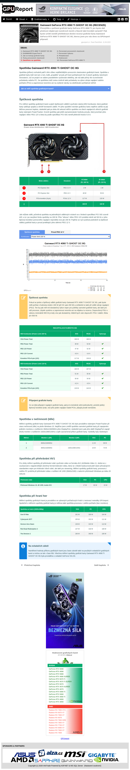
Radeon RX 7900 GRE (57, 720)
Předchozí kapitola (32, 565)
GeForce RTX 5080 (56, 674)
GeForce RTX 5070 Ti (57, 679)
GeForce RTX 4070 (56, 689)
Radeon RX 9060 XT (56, 728)
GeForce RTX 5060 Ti (57, 692)
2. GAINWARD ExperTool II (31, 53)
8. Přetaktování (63, 56)
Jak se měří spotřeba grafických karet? (37, 89)
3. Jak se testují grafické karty (32, 56)
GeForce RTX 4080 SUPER (59, 676)
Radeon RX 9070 (55, 718)
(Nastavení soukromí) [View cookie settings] (92, 766)
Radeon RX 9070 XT (56, 712)
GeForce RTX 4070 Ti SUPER (60, 682)
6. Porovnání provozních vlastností (70, 51)
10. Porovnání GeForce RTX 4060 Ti (71, 60)
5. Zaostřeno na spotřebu (31, 60)
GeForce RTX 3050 (56, 702)
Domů (7, 19)
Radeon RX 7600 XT (56, 730)
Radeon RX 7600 (55, 733)
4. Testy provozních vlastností (32, 58)
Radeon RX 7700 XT (56, 725)
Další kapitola (100, 565)
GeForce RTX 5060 (56, 694)
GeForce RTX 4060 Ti (57, 697)
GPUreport (65, 739)
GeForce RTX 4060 (56, 699)
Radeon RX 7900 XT (56, 715)
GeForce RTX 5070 (56, 684)
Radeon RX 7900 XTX (57, 710)
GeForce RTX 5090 (56, 669)
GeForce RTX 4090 (56, 671)
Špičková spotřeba (32, 232)
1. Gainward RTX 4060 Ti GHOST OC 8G (36, 51)
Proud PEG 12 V (57, 232)
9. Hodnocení (62, 58)
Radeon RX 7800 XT (56, 723)
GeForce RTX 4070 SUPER (59, 687)
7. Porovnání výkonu (65, 53)
